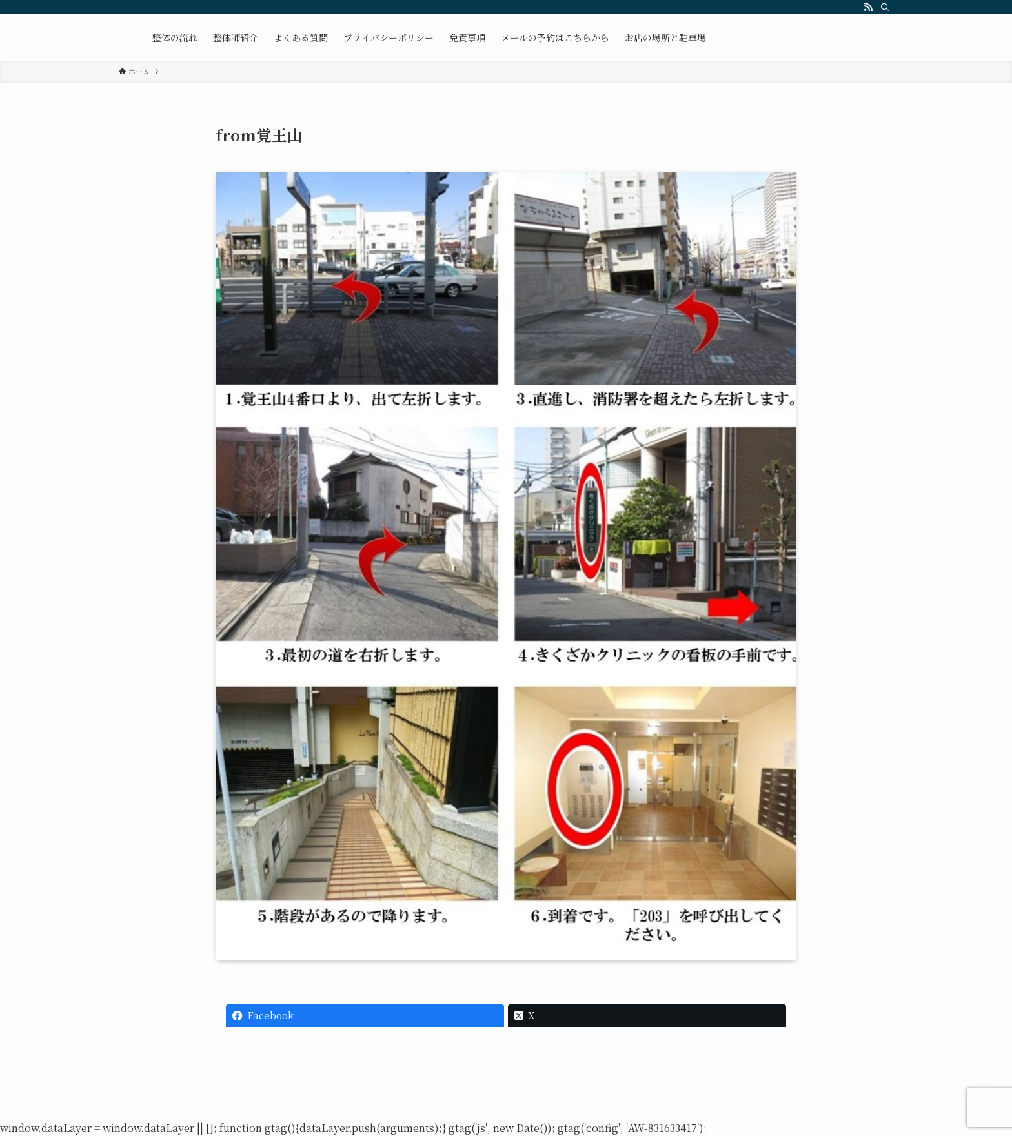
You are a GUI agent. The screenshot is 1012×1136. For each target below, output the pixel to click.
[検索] (884, 7)
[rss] (868, 7)
